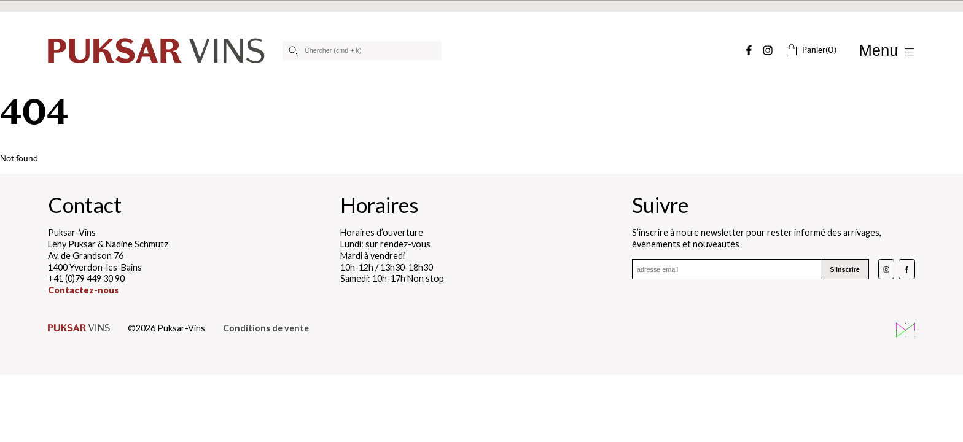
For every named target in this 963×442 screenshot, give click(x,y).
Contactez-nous (83, 290)
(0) (811, 50)
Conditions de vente (266, 328)
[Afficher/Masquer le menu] (886, 50)
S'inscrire (845, 269)
